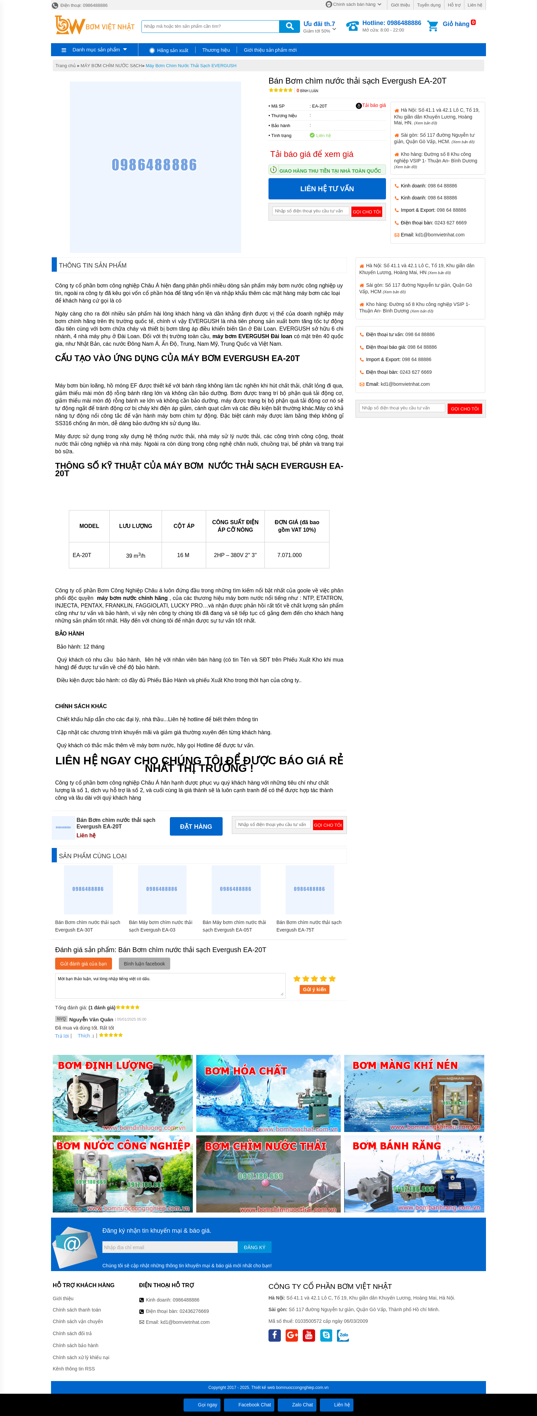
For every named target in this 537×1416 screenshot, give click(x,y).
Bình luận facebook (144, 963)
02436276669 (194, 1311)
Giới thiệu (400, 5)
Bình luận (307, 91)
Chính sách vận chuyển (78, 1321)
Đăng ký (254, 1247)
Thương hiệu (216, 50)
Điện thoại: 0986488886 (79, 5)
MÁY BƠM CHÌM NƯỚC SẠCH (111, 65)
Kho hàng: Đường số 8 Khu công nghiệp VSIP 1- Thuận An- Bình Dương (435, 160)
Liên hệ (475, 5)
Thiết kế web (263, 1387)
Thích (81, 1035)
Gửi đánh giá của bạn (83, 963)
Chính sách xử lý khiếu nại (81, 1357)
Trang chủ (65, 65)
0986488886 (186, 1300)
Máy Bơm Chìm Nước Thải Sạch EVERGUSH (191, 65)
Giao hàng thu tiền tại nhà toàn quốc (330, 171)
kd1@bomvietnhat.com (439, 234)
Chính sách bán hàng (354, 4)
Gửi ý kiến (314, 989)
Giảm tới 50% (319, 27)
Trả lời (62, 1036)
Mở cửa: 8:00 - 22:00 (391, 26)
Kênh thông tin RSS (74, 1368)
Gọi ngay (202, 1404)
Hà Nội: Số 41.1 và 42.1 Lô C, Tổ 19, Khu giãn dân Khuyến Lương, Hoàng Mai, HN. (437, 116)
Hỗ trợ (454, 5)
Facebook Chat (249, 1404)
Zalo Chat (297, 1404)
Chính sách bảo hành (75, 1345)
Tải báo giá (371, 105)
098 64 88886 (442, 185)
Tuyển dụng (429, 5)
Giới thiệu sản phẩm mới (270, 50)
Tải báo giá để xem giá (311, 154)
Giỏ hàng (456, 24)
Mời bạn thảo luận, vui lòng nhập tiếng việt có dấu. (170, 985)
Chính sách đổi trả (72, 1333)
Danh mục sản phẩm (96, 49)
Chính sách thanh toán (77, 1310)
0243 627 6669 (450, 222)
